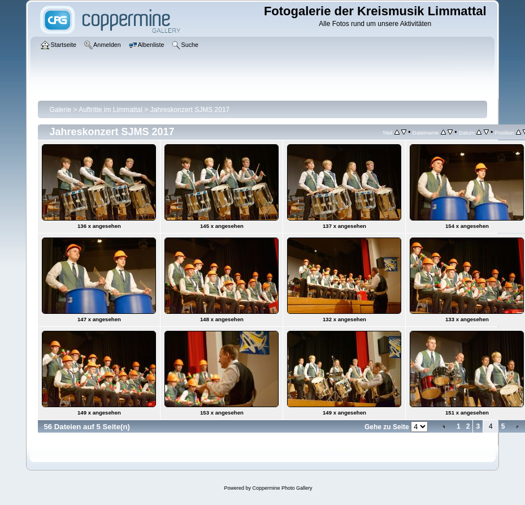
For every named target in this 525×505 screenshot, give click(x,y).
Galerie (60, 110)
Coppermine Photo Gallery (282, 488)
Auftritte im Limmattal (110, 110)
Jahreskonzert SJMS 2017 (190, 110)
